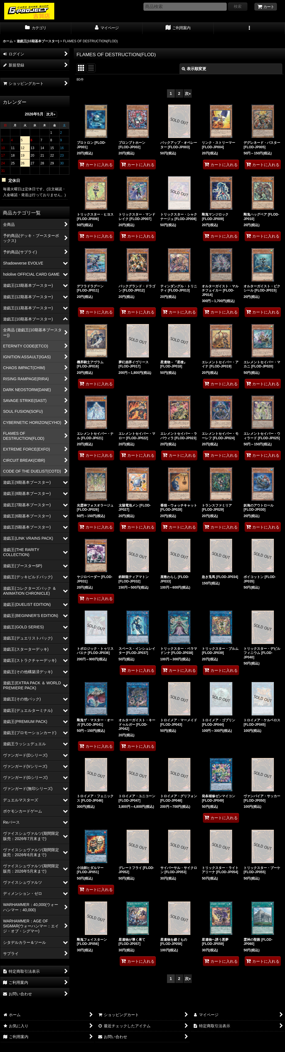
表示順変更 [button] (194, 68)
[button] (249, 28)
